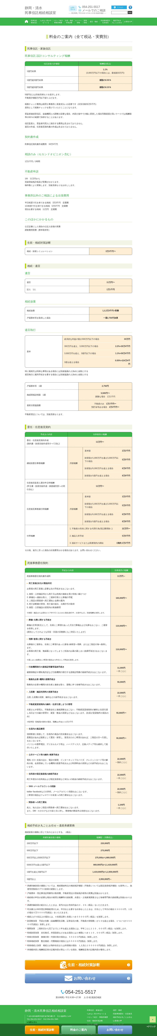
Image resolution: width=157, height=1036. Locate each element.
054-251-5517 (91, 7)
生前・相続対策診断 (42, 1029)
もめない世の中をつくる (96, 1014)
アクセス (120, 7)
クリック (152, 1026)
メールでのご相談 (94, 10)
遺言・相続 (117, 1010)
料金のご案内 (78, 1029)
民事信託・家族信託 (95, 1010)
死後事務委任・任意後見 (122, 1014)
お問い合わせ (115, 1029)
